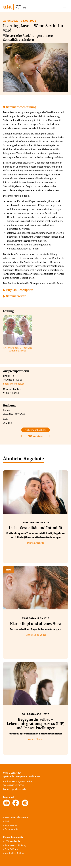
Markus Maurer (35, 739)
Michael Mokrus (35, 542)
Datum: (6, 410)
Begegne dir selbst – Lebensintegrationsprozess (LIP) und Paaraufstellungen (35, 723)
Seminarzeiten (16, 296)
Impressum (10, 825)
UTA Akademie (11, 841)
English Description (19, 290)
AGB (6, 821)
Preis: (5, 419)
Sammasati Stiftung (14, 845)
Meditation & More (13, 853)
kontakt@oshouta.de (14, 789)
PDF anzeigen (35, 436)
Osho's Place (10, 849)
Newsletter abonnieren (16, 817)
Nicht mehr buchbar (35, 430)
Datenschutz (10, 829)
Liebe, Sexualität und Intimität (35, 528)
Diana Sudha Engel (35, 634)
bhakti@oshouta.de (13, 383)
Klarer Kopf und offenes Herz (35, 623)
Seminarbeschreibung (21, 107)
